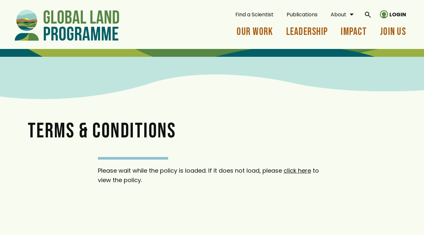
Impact (354, 31)
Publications (302, 14)
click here (297, 170)
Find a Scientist (254, 14)
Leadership (307, 31)
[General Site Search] (368, 14)
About (338, 14)
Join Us (393, 31)
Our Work (255, 31)
